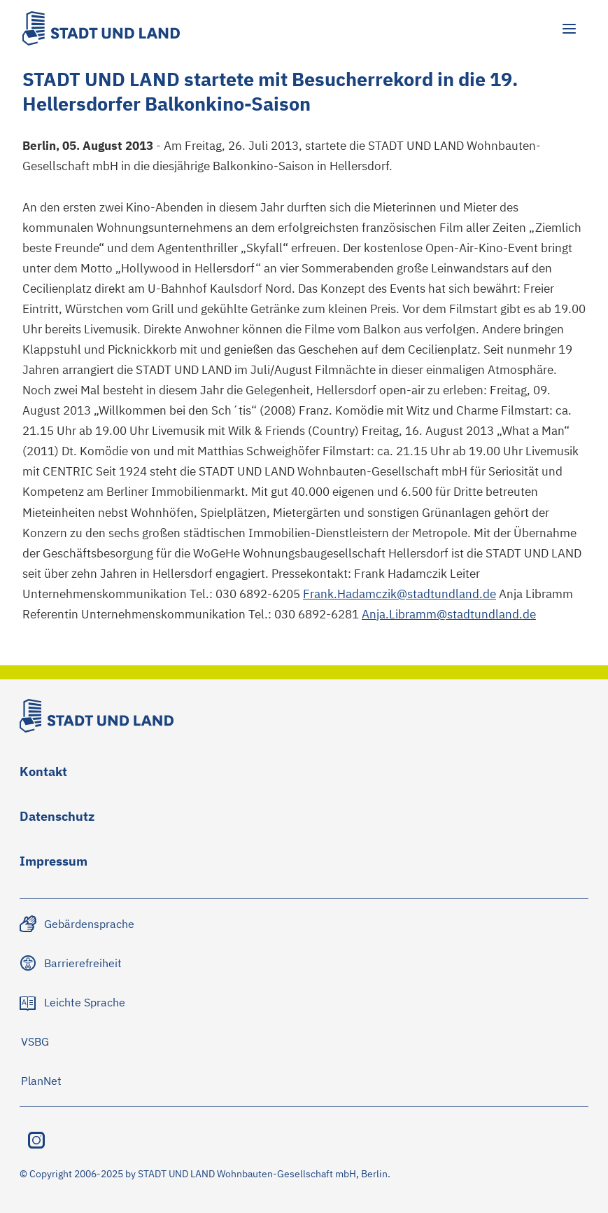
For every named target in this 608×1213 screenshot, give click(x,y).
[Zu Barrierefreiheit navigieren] (72, 963)
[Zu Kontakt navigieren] (43, 774)
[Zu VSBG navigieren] (35, 1041)
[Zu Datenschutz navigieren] (57, 819)
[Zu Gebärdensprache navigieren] (78, 923)
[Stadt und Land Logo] (101, 28)
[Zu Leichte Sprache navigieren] (73, 1002)
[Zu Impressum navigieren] (53, 864)
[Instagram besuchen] (36, 1140)
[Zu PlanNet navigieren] (41, 1080)
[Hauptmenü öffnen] (569, 29)
